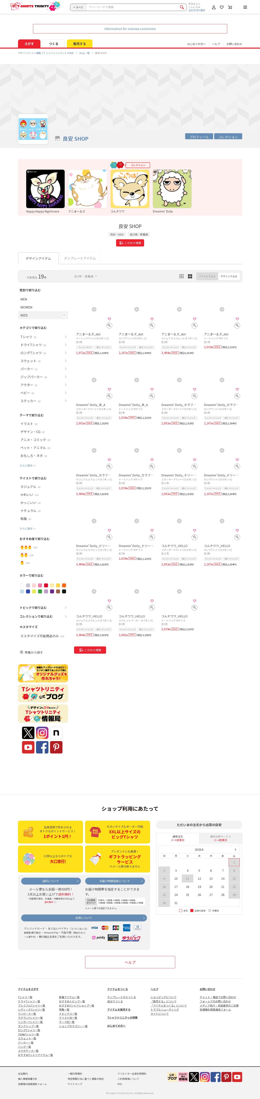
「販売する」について (164, 1001)
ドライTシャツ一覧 (29, 1001)
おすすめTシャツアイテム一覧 (35, 1055)
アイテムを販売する (119, 1009)
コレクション (228, 136)
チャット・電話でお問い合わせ (218, 997)
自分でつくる (115, 1001)
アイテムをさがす (28, 989)
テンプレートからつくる (121, 997)
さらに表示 (26, 465)
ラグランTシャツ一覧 (30, 1018)
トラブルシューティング (165, 1009)
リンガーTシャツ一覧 (30, 1022)
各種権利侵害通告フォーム (215, 1009)
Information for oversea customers (130, 28)
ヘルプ (216, 44)
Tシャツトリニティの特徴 (122, 1017)
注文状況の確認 (196, 10)
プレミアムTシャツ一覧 (31, 1005)
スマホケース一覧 (28, 1051)
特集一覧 (64, 1009)
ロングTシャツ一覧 (29, 1030)
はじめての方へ (116, 1026)
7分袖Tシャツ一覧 (28, 1034)
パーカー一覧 (26, 1042)
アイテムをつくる (117, 989)
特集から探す (34, 652)
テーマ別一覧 (67, 1022)
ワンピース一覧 (27, 1014)
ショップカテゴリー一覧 (73, 1026)
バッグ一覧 (24, 1047)
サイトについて (160, 1014)
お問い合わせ (234, 44)
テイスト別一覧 (68, 1018)
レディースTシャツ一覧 (31, 1009)
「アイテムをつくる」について (169, 1005)
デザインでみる (229, 276)
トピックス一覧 (68, 1014)
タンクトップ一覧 (28, 1026)
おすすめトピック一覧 (72, 1001)
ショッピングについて (164, 997)
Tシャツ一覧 (25, 997)
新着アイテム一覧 (69, 997)
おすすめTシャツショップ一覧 (76, 1005)
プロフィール (199, 136)
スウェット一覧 (27, 1038)
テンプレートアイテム (80, 258)
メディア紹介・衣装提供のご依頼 (219, 1005)
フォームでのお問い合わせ (215, 1001)
